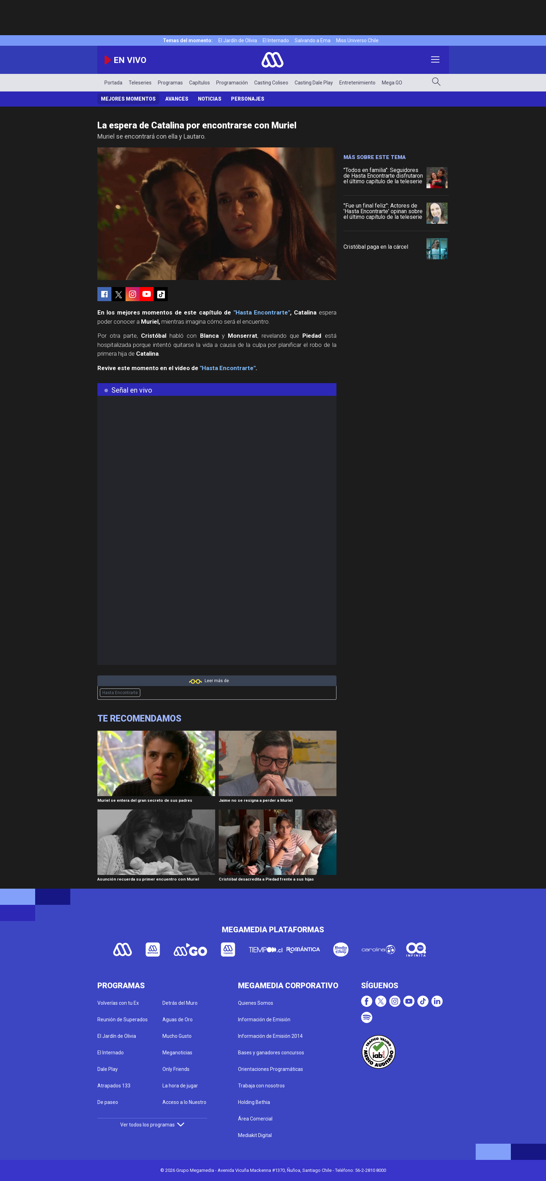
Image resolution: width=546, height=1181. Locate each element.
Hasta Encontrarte (120, 692)
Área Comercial (255, 1119)
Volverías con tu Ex (118, 1003)
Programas (170, 82)
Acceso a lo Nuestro (184, 1102)
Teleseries (140, 82)
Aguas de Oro (177, 1019)
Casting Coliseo (271, 82)
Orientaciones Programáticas (270, 1069)
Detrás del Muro (180, 1003)
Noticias (209, 99)
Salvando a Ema (312, 40)
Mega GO (392, 82)
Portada (113, 82)
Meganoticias (177, 1052)
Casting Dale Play (314, 82)
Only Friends (176, 1069)
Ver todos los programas (152, 1125)
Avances (176, 99)
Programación (232, 82)
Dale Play (107, 1069)
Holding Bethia (254, 1102)
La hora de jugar (180, 1085)
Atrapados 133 (113, 1085)
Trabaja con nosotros (261, 1085)
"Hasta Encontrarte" (261, 312)
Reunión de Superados (122, 1019)
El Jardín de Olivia (237, 40)
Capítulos (199, 82)
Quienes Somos (255, 1003)
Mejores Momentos (128, 99)
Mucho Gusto (177, 1036)
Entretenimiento (357, 82)
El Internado (276, 40)
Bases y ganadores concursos (271, 1052)
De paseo (107, 1102)
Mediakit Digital (255, 1135)
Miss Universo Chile (357, 40)
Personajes (247, 99)
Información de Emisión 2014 (270, 1036)
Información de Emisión (264, 1019)
